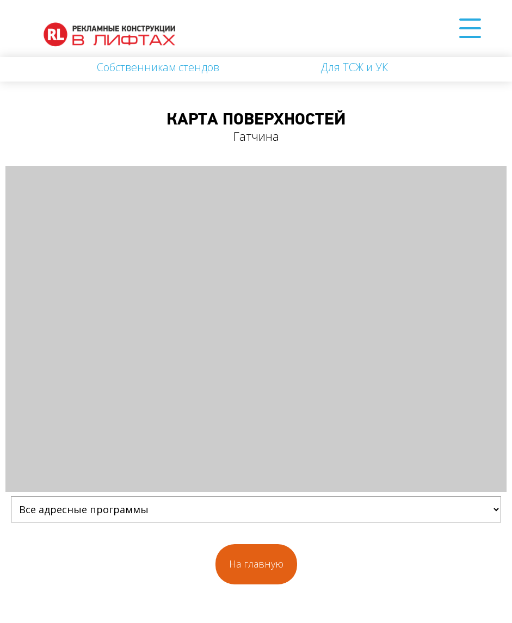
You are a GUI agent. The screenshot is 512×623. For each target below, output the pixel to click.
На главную (256, 563)
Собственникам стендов (158, 67)
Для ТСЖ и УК (354, 67)
